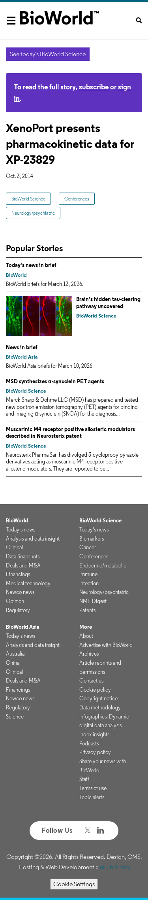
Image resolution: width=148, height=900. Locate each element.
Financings (18, 574)
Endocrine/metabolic (102, 565)
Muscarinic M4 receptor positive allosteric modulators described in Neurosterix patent (70, 432)
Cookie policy (95, 689)
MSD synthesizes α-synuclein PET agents (55, 381)
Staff (84, 779)
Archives (89, 653)
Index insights (94, 734)
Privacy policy (95, 752)
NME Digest (93, 601)
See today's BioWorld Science (48, 54)
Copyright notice (98, 698)
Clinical (14, 547)
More (85, 626)
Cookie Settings (74, 884)
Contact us (91, 680)
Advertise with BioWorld (106, 645)
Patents (87, 610)
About (86, 635)
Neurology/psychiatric (33, 213)
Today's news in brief (31, 264)
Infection (89, 583)
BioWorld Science (28, 199)
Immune (88, 574)
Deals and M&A (23, 565)
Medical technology (28, 583)
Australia (15, 653)
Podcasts (89, 743)
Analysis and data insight (33, 538)
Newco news (20, 592)
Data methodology (100, 707)
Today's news (20, 529)
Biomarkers (91, 538)
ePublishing (115, 867)
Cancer (87, 547)
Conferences (76, 199)
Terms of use (93, 788)
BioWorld (16, 275)
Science (15, 716)
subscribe (94, 86)
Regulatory (18, 610)
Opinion (15, 601)
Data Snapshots (22, 556)
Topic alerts (91, 797)
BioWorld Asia (21, 357)
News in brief (21, 347)
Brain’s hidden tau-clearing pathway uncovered (108, 302)
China (12, 662)
